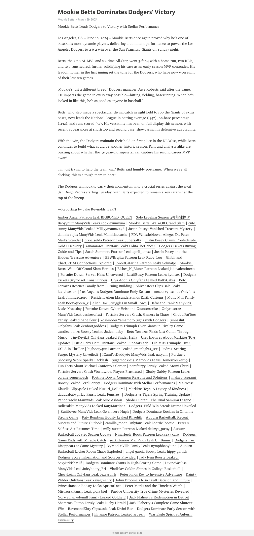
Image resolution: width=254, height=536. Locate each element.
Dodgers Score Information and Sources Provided (97, 457)
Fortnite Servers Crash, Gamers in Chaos (137, 314)
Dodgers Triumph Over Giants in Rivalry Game (146, 326)
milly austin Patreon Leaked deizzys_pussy (136, 429)
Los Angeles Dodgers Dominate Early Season (115, 291)
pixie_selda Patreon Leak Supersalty (112, 240)
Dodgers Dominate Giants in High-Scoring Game (123, 463)
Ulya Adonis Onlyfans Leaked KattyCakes (143, 280)
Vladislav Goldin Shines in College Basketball (145, 469)
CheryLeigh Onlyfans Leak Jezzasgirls (87, 474)
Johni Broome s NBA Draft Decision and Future (152, 480)
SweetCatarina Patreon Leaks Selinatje (145, 263)
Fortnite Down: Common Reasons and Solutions (130, 377)
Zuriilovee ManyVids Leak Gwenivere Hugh (95, 411)
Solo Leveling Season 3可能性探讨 (163, 217)
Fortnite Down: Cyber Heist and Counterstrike (121, 308)
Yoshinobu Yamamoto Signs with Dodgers (133, 320)
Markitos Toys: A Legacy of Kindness (157, 389)
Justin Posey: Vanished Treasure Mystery (160, 229)
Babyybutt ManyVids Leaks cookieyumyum (91, 223)
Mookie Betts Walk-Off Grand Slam (157, 223)
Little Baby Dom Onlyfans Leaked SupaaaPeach (111, 343)
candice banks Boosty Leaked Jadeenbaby (90, 331)
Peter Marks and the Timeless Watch (153, 486)
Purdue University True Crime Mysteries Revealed (150, 491)
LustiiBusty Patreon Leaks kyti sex (153, 274)
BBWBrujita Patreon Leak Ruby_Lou (133, 257)
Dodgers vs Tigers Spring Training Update (157, 394)
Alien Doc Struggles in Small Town (119, 303)
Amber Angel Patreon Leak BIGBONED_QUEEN (95, 217)
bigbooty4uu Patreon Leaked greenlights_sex (122, 349)
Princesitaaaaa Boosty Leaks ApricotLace (89, 486)
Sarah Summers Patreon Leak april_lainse (118, 251)
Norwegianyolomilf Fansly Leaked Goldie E (91, 497)
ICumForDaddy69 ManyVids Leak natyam (135, 354)
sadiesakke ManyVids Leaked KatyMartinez (91, 406)
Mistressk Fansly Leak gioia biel (82, 491)
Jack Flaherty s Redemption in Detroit (159, 497)
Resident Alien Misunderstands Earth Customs (127, 297)
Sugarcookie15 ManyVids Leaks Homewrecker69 (150, 360)
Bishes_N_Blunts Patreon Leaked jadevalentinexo (156, 268)
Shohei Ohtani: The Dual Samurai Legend (158, 400)
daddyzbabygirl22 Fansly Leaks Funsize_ (89, 394)
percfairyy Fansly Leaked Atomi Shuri (159, 366)
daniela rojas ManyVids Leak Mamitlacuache (93, 234)
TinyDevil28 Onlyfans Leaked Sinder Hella (104, 337)
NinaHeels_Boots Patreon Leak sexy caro (147, 434)
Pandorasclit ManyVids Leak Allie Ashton (90, 400)
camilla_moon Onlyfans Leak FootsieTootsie (139, 423)
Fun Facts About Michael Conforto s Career (92, 366)
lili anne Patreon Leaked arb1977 (119, 514)
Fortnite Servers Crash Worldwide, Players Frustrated (100, 371)
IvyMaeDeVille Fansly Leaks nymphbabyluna (141, 446)
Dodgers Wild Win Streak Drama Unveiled (162, 406)
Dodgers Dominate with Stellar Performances (139, 383)
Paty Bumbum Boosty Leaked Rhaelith (112, 417)
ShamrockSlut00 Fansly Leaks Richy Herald (92, 503)
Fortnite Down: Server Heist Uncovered (92, 274)
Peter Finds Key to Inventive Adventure (151, 474)
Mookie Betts (66, 19)
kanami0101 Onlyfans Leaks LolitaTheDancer (120, 246)
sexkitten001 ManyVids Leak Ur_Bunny (140, 440)
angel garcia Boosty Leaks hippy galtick (156, 451)
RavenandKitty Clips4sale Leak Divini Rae (100, 508)
